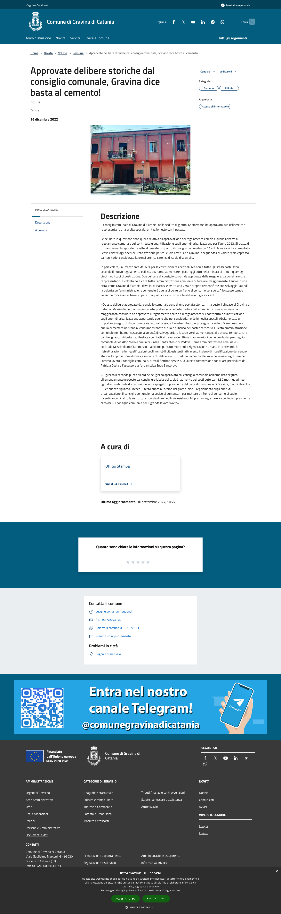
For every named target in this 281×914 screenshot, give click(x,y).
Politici (30, 820)
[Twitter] (177, 21)
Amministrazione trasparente (160, 855)
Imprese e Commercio (98, 806)
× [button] (276, 871)
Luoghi (203, 826)
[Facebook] (167, 21)
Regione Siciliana (37, 5)
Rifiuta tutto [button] (156, 898)
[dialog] (140, 890)
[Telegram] (206, 21)
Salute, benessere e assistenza (161, 799)
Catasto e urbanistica (98, 813)
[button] (140, 907)
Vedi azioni (228, 71)
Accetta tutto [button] (125, 898)
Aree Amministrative (39, 799)
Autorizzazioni (150, 806)
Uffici (29, 806)
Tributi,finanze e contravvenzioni (163, 792)
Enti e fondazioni (37, 813)
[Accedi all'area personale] (235, 5)
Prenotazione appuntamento (102, 855)
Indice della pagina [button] (46, 210)
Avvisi (203, 806)
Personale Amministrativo (43, 827)
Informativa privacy (154, 862)
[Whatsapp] (216, 21)
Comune (78, 53)
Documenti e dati (37, 835)
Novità (48, 53)
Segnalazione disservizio (100, 862)
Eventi (203, 833)
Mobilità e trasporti (96, 820)
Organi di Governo (38, 792)
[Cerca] (250, 21)
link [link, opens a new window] (178, 890)
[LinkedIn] (196, 21)
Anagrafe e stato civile (98, 792)
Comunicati (206, 799)
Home (34, 53)
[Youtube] (186, 21)
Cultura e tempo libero (98, 799)
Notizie (62, 53)
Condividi (208, 71)
